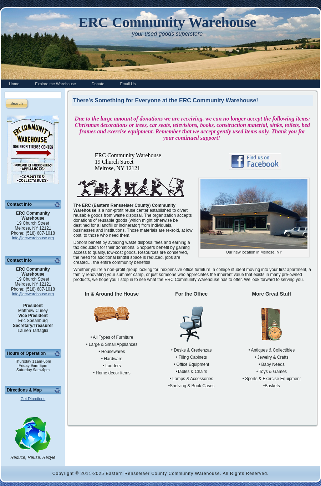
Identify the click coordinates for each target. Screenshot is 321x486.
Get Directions (33, 399)
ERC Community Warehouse (167, 22)
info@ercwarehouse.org (33, 238)
